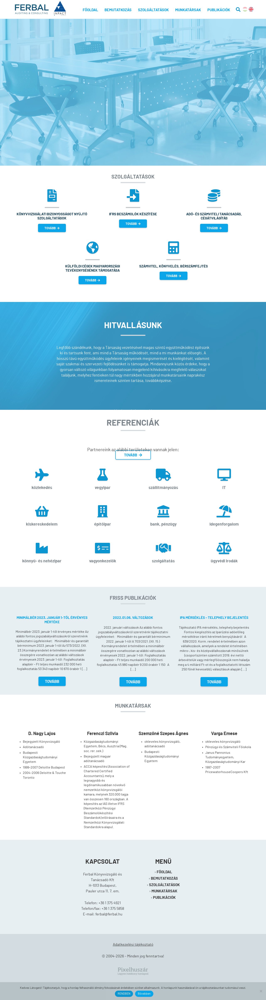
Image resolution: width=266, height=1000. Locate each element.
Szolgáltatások (153, 10)
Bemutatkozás (118, 10)
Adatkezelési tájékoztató (133, 945)
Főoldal (90, 10)
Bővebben (144, 993)
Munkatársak (188, 10)
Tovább (52, 682)
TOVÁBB (51, 228)
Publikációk (218, 10)
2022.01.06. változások (133, 617)
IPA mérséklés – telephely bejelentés (214, 617)
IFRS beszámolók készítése (133, 214)
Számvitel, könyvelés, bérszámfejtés (173, 266)
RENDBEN (124, 993)
